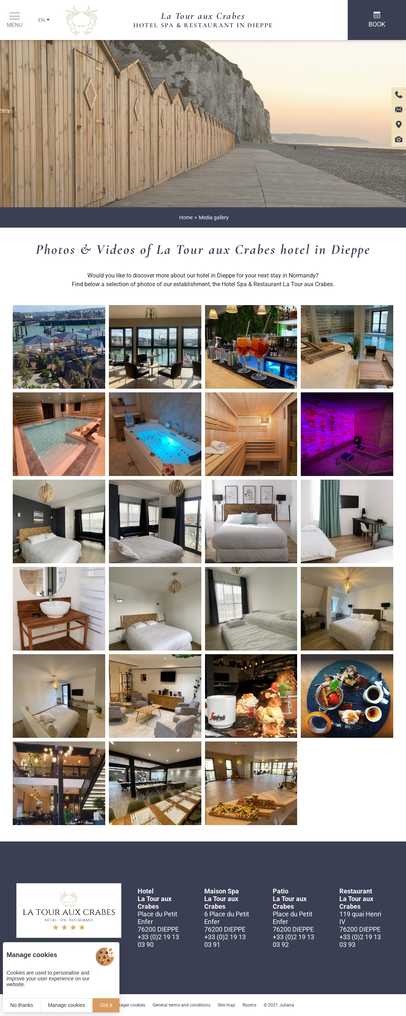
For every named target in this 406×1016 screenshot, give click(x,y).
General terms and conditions (181, 1005)
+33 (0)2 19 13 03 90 (158, 940)
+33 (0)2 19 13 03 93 (360, 940)
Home (186, 217)
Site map (226, 1005)
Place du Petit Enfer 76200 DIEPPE (158, 921)
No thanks (21, 1005)
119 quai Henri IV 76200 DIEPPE (360, 921)
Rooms (249, 1005)
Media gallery (214, 217)
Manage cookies (66, 1005)
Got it (106, 1005)
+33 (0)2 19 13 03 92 (293, 940)
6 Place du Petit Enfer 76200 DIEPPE (226, 921)
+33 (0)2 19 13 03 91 (225, 940)
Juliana (286, 1005)
